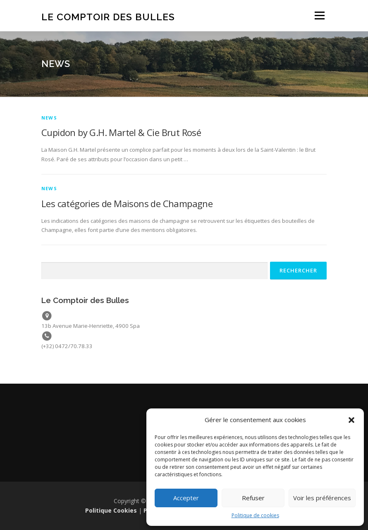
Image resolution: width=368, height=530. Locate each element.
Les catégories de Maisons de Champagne (127, 203)
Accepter (186, 498)
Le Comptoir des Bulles (108, 16)
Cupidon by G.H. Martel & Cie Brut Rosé (121, 132)
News (49, 118)
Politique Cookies (111, 510)
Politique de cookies (255, 515)
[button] (351, 420)
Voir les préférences (322, 498)
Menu (319, 15)
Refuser (253, 498)
